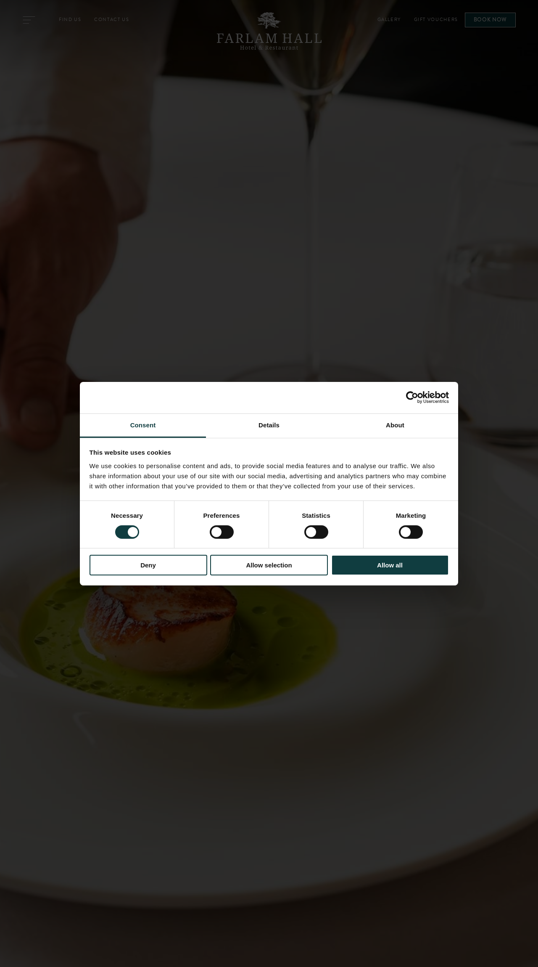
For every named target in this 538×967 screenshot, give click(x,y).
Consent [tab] (143, 424)
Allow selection (269, 565)
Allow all (390, 565)
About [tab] (395, 424)
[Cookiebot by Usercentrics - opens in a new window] (412, 397)
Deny (148, 565)
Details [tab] (269, 424)
